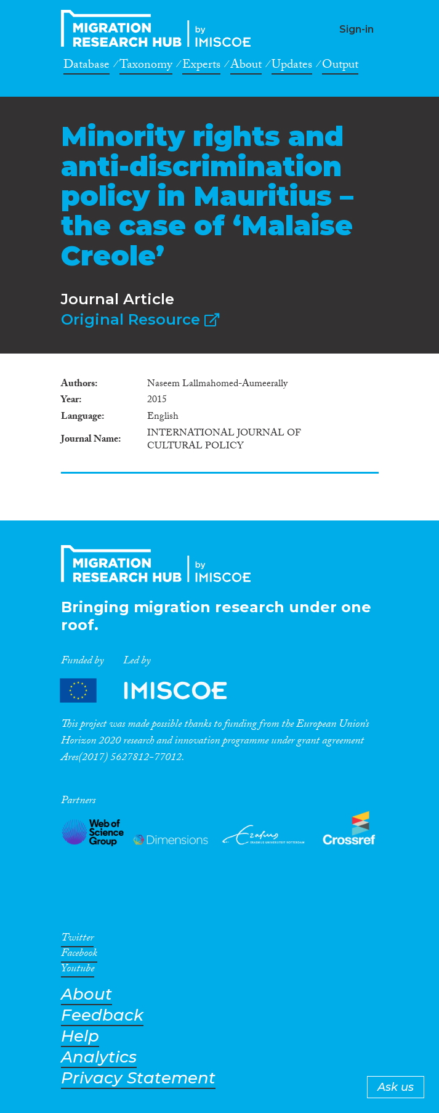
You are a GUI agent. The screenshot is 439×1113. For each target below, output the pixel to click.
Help (80, 1036)
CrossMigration (159, 28)
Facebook (79, 955)
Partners (154, 690)
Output (340, 67)
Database (86, 67)
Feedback (102, 1015)
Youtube (77, 970)
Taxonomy (145, 67)
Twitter (77, 940)
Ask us (395, 1087)
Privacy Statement (138, 1078)
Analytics (99, 1057)
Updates (292, 67)
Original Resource (140, 319)
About (246, 67)
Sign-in (356, 29)
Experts (201, 67)
